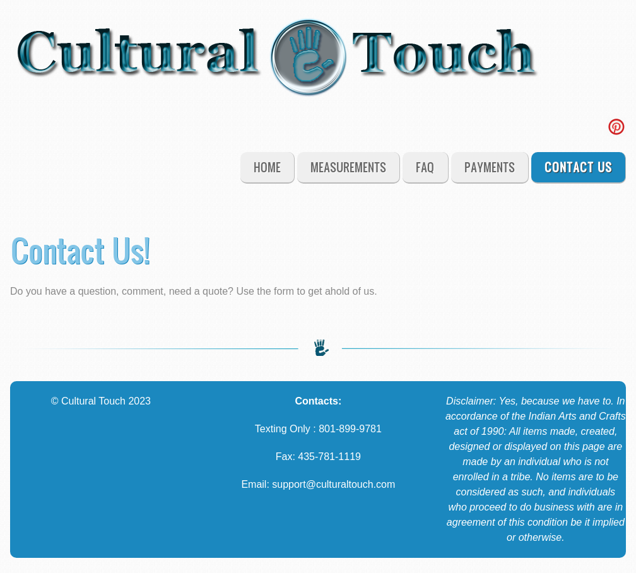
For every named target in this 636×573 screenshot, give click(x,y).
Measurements (348, 167)
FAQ (425, 167)
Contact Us (578, 167)
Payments (489, 167)
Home (267, 167)
